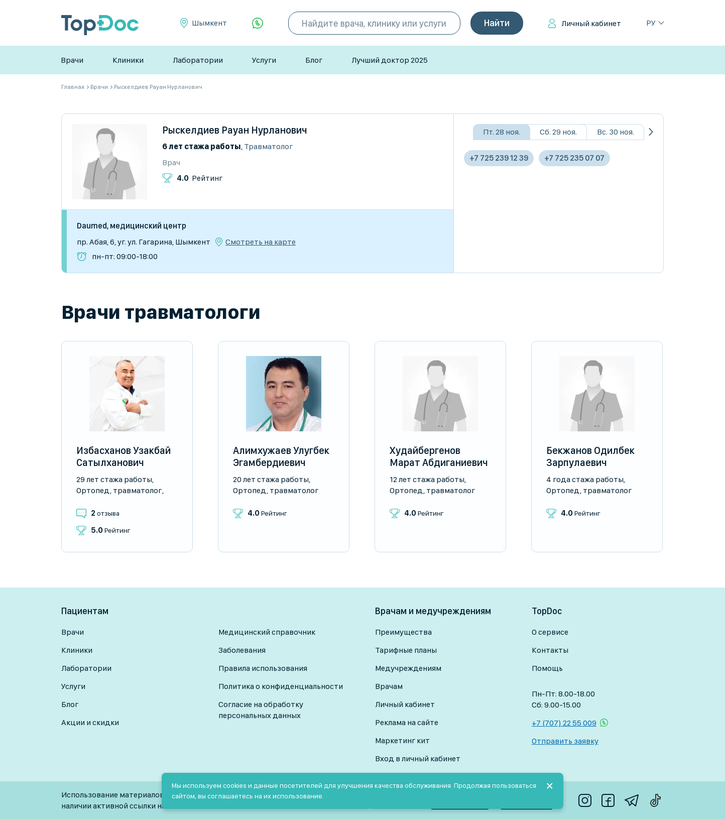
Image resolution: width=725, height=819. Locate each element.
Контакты (550, 650)
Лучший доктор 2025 (389, 60)
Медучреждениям (408, 668)
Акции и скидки (90, 722)
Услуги (264, 60)
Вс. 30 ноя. (615, 132)
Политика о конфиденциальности (280, 686)
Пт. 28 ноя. (501, 132)
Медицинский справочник (266, 632)
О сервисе (550, 632)
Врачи (72, 60)
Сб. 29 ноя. (558, 132)
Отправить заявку (565, 741)
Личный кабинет (591, 23)
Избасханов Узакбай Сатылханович (123, 456)
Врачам (389, 686)
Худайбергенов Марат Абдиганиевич (439, 456)
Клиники (128, 60)
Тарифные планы (406, 650)
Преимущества (403, 632)
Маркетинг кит (402, 740)
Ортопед (92, 490)
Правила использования (262, 668)
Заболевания (242, 650)
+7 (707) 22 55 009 (564, 723)
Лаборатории (198, 60)
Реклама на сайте (406, 722)
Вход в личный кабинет (417, 758)
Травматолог (268, 146)
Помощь (547, 668)
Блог (313, 60)
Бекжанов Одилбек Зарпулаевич (590, 456)
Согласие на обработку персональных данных (260, 709)
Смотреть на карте (260, 242)
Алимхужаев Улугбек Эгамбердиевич (281, 456)
